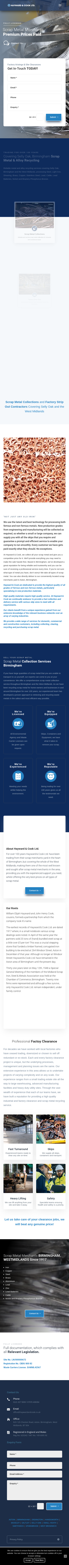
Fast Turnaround (18, 1149)
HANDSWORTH (52, 1519)
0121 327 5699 (19, 1402)
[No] (65, 1556)
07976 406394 (33, 1402)
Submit (51, 115)
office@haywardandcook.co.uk (26, 1412)
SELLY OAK (36, 1522)
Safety (51, 1198)
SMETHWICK (18, 1526)
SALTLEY (25, 1522)
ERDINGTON (37, 1519)
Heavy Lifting (18, 1198)
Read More (39, 1560)
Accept (28, 1560)
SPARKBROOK (32, 1526)
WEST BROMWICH (48, 1526)
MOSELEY (15, 1522)
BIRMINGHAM (23, 1519)
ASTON (12, 1519)
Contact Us (33, 890)
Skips (51, 1149)
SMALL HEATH (49, 1522)
